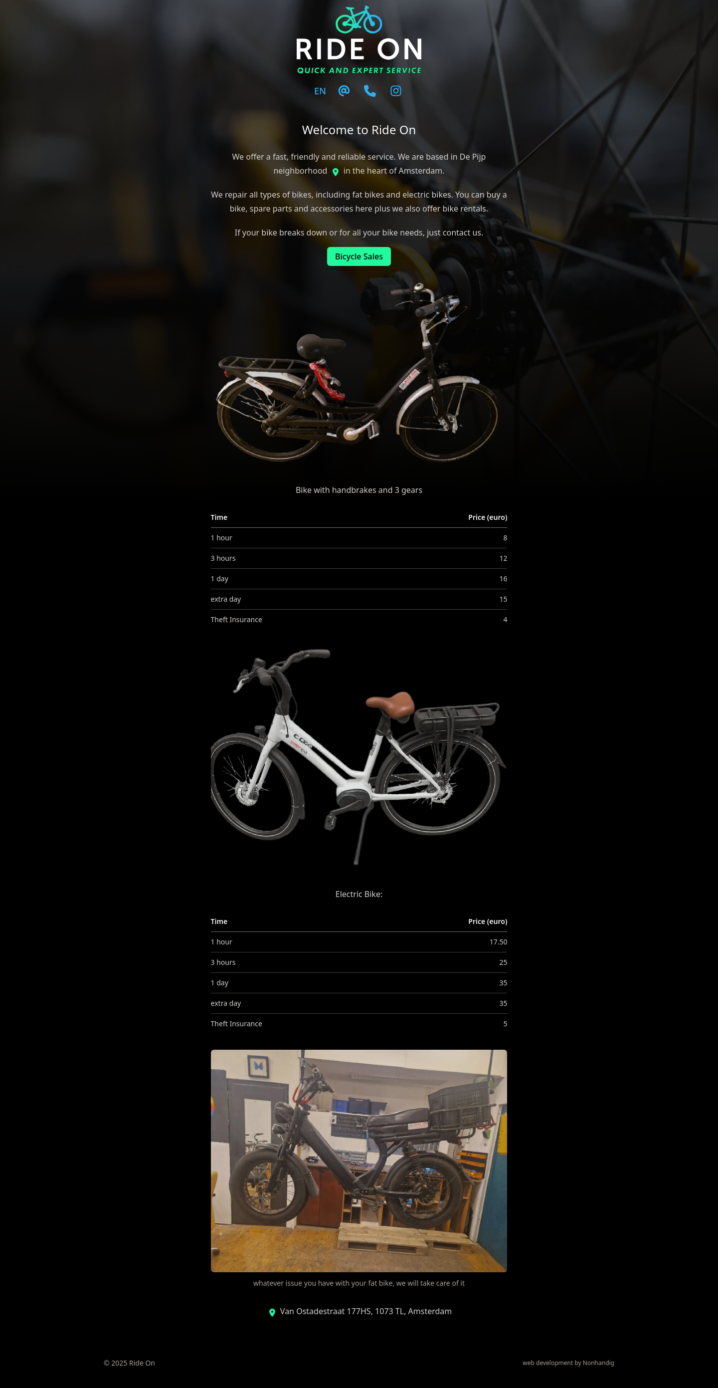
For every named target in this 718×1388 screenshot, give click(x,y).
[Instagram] (396, 91)
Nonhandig (598, 1363)
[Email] (344, 91)
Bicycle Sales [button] (359, 256)
